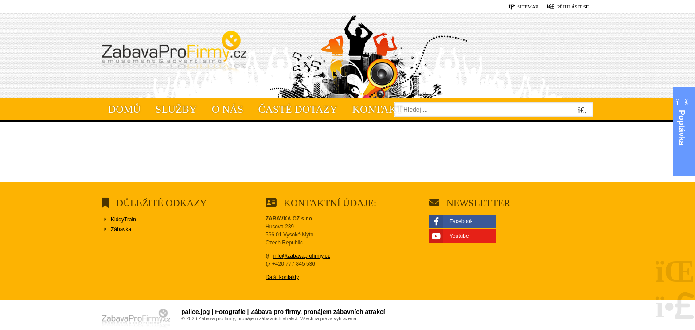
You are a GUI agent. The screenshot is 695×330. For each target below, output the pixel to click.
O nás (227, 109)
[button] (567, 7)
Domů (174, 53)
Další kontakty (282, 277)
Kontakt (377, 109)
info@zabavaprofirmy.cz (301, 256)
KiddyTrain (123, 219)
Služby (176, 109)
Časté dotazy (298, 109)
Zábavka (121, 229)
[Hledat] (582, 110)
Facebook (461, 221)
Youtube (459, 236)
